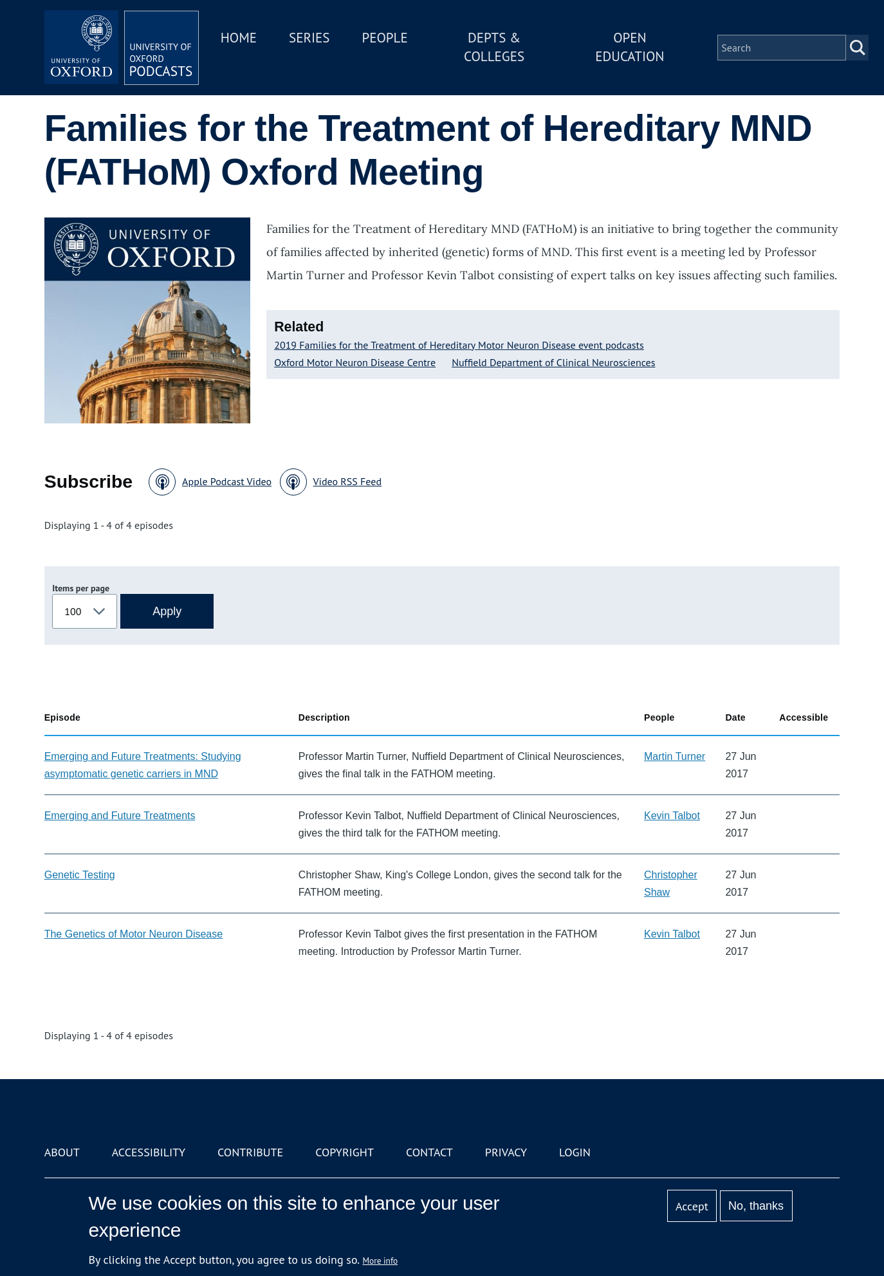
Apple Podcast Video (227, 481)
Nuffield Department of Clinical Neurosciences (553, 362)
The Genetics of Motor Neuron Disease (133, 934)
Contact (429, 1152)
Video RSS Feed (347, 481)
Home (239, 37)
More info (380, 1260)
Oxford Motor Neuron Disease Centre (355, 362)
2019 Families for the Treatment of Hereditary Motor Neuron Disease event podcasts (459, 344)
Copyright (344, 1152)
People (384, 37)
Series (309, 37)
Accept (692, 1206)
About (62, 1152)
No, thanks (756, 1205)
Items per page (80, 588)
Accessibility (148, 1152)
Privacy (506, 1152)
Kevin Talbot (672, 815)
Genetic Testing (79, 874)
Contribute (250, 1152)
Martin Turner (674, 756)
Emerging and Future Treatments (120, 815)
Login (575, 1152)
